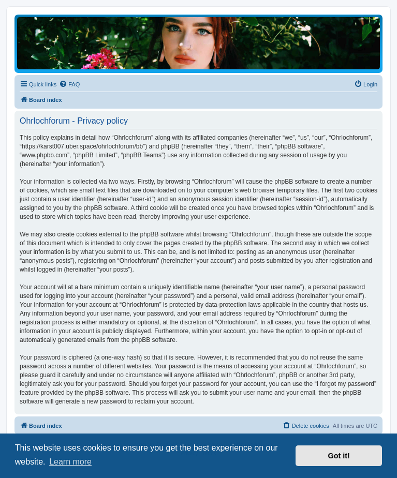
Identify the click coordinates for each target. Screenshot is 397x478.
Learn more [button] (70, 461)
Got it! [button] (339, 456)
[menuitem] (69, 84)
